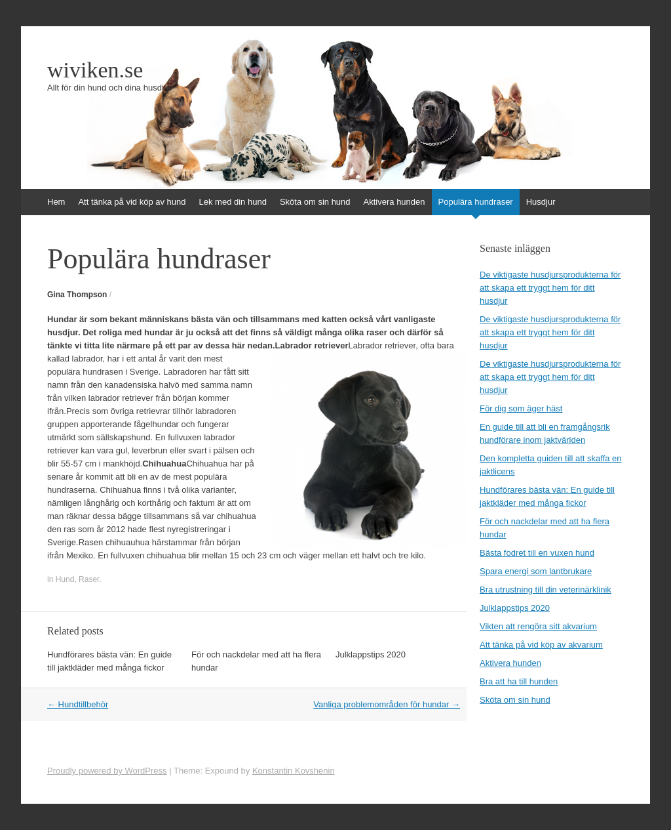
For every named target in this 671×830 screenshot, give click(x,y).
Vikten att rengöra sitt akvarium (538, 626)
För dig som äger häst (521, 408)
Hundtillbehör (77, 704)
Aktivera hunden (394, 202)
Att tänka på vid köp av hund (131, 202)
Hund (65, 579)
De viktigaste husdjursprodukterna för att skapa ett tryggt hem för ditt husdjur (550, 288)
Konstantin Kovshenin (293, 771)
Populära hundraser (475, 202)
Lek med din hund (233, 202)
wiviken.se (95, 70)
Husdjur (541, 202)
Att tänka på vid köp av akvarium (541, 645)
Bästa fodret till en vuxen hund (537, 553)
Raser (89, 579)
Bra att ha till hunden (519, 681)
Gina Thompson (77, 294)
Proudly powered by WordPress (107, 771)
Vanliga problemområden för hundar (386, 704)
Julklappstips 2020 (371, 654)
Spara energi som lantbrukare (536, 571)
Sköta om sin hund (315, 202)
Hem (56, 202)
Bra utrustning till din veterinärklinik (545, 589)
